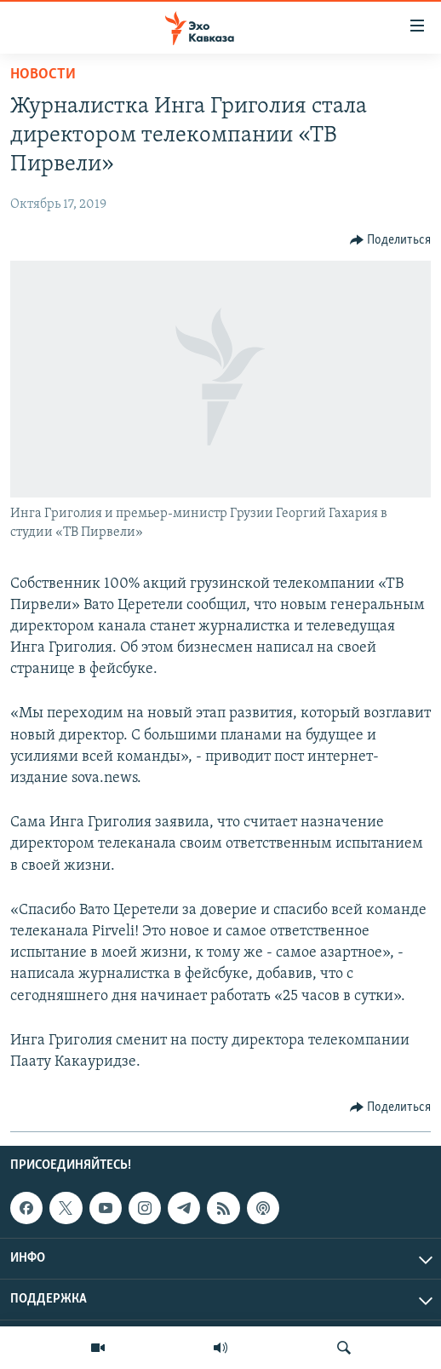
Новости (43, 74)
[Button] (391, 240)
